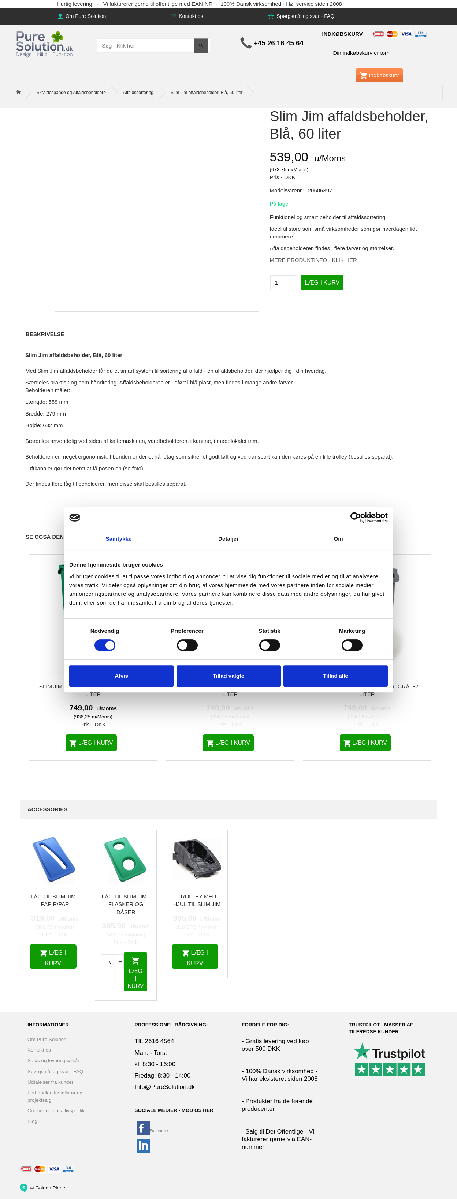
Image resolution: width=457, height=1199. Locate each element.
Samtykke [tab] (119, 538)
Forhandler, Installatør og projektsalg (54, 1096)
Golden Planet (51, 1187)
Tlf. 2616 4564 (154, 1041)
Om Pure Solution (85, 16)
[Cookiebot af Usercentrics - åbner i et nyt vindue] (356, 517)
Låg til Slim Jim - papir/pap (55, 900)
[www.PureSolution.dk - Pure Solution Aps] (45, 43)
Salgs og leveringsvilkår (53, 1060)
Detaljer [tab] (228, 538)
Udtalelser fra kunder (50, 1082)
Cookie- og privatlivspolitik (56, 1110)
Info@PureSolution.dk (165, 1086)
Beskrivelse (45, 334)
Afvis (121, 676)
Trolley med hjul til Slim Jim (196, 900)
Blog (32, 1121)
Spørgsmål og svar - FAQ (304, 16)
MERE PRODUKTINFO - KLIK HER (313, 260)
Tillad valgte (228, 676)
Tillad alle (335, 676)
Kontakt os (190, 16)
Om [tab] (338, 538)
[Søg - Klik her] (201, 45)
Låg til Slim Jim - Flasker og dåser (126, 904)
